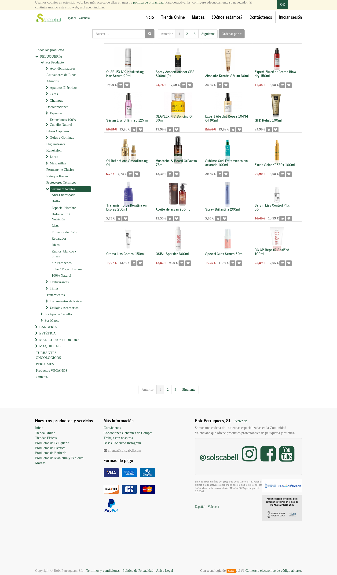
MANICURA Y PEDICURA (59, 340)
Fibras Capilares (57, 131)
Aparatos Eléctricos (63, 87)
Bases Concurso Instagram (122, 443)
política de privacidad (148, 2)
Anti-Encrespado (64, 195)
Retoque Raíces (57, 176)
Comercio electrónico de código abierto (273, 570)
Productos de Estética (50, 448)
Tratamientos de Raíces (66, 301)
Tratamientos (55, 295)
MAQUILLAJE (50, 346)
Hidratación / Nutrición (61, 216)
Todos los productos (50, 50)
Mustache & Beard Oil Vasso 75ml (176, 162)
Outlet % (42, 377)
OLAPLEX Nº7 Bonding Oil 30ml (174, 118)
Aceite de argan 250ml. (173, 209)
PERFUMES (45, 364)
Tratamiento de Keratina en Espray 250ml (126, 207)
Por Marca (51, 320)
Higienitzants (55, 144)
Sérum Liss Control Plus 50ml (272, 207)
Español (71, 18)
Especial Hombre (64, 208)
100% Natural (61, 275)
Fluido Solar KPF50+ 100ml (275, 164)
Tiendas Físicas (46, 438)
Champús (56, 100)
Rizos (56, 245)
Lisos (55, 225)
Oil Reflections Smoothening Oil (127, 162)
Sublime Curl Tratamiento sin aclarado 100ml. (226, 162)
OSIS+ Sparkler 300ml (172, 253)
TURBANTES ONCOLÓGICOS (48, 355)
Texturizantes (59, 282)
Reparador (59, 238)
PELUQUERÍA (51, 56)
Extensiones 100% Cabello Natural (63, 122)
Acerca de (240, 421)
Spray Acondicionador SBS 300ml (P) (175, 73)
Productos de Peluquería (52, 443)
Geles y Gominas (62, 137)
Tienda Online (45, 433)
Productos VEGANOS (51, 370)
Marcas (40, 463)
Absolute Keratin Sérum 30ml (227, 75)
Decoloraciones (57, 107)
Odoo (231, 570)
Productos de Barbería (50, 453)
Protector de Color (65, 232)
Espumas (56, 113)
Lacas (54, 157)
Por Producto (54, 62)
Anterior (167, 34)
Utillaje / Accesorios (64, 308)
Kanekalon (54, 150)
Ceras (54, 94)
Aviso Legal (164, 570)
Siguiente (208, 34)
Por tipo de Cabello (58, 314)
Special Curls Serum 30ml (224, 253)
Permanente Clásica (60, 169)
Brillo (56, 201)
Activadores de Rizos (61, 75)
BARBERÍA (48, 327)
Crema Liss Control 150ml (125, 253)
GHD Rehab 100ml (268, 120)
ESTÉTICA (47, 333)
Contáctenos (112, 428)
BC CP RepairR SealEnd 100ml (272, 251)
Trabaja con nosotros (118, 438)
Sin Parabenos (62, 263)
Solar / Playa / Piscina (67, 269)
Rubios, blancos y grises (64, 253)
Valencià (84, 18)
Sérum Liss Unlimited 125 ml (127, 120)
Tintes (54, 288)
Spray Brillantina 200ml (222, 209)
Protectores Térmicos (61, 182)
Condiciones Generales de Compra (128, 433)
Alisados (52, 81)
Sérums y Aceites (63, 189)
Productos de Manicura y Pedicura (59, 458)
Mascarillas (58, 163)
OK (282, 4)
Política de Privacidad (138, 570)
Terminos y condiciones (103, 570)
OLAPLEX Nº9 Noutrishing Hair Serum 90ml (125, 73)
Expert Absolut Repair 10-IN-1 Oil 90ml (226, 118)
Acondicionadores (62, 68)
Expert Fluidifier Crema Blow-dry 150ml (276, 73)
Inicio (39, 428)
